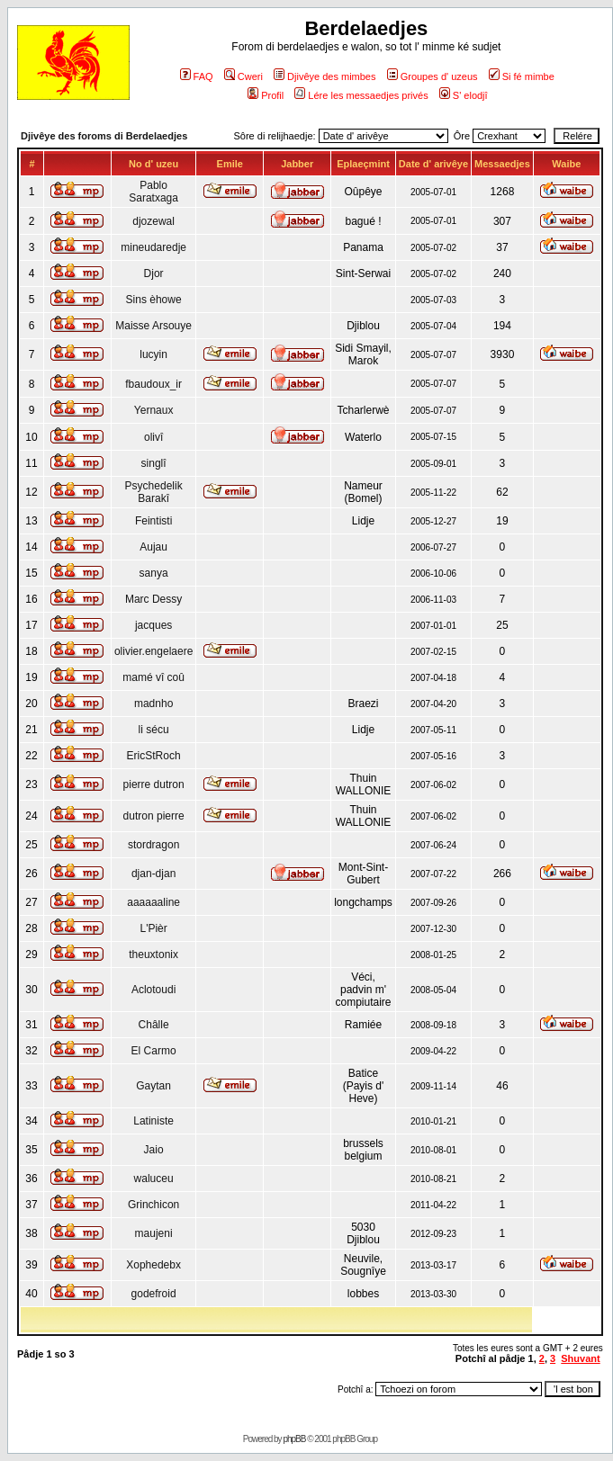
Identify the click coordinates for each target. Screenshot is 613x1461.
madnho (153, 703)
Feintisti (153, 521)
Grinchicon (153, 1204)
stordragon (153, 844)
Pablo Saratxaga (153, 191)
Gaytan (153, 1086)
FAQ (196, 76)
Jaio (154, 1149)
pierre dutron (154, 784)
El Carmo (153, 1050)
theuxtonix (153, 954)
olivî (153, 437)
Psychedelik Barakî (154, 492)
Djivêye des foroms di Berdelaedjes (104, 135)
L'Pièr (153, 928)
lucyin (153, 354)
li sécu (154, 729)
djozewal (153, 221)
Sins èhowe (154, 299)
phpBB (294, 1439)
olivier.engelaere (153, 651)
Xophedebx (153, 1265)
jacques (153, 625)
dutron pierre (154, 816)
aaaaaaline (153, 902)
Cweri (243, 76)
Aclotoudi (153, 989)
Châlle (154, 1024)
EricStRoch (154, 755)
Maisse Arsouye (153, 325)
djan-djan (153, 873)
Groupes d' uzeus (432, 76)
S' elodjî (463, 95)
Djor (154, 273)
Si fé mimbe (521, 76)
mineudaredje (153, 247)
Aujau (153, 547)
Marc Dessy (153, 599)
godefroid (153, 1293)
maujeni (154, 1233)
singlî (154, 463)
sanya (154, 573)
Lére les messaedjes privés (361, 95)
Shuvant (580, 1358)
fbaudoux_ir (153, 384)
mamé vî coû (153, 677)
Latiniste (153, 1121)
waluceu (154, 1178)
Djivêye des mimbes (324, 76)
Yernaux (154, 410)
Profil (266, 95)
